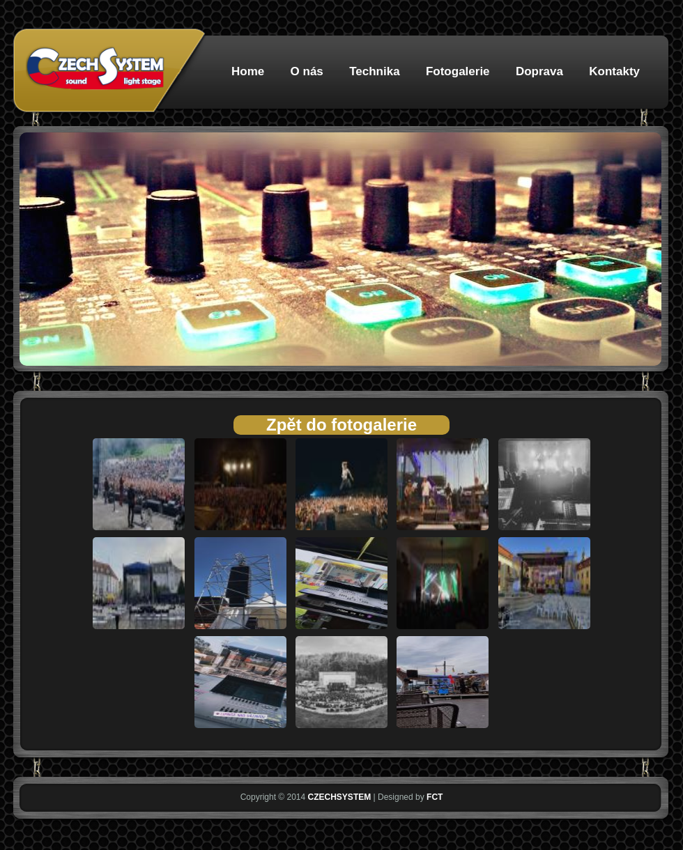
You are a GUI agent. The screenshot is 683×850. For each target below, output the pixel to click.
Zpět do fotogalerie (341, 424)
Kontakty (614, 71)
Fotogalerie (458, 71)
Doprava (539, 71)
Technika (374, 71)
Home (247, 71)
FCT (435, 797)
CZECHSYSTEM (339, 797)
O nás (307, 71)
